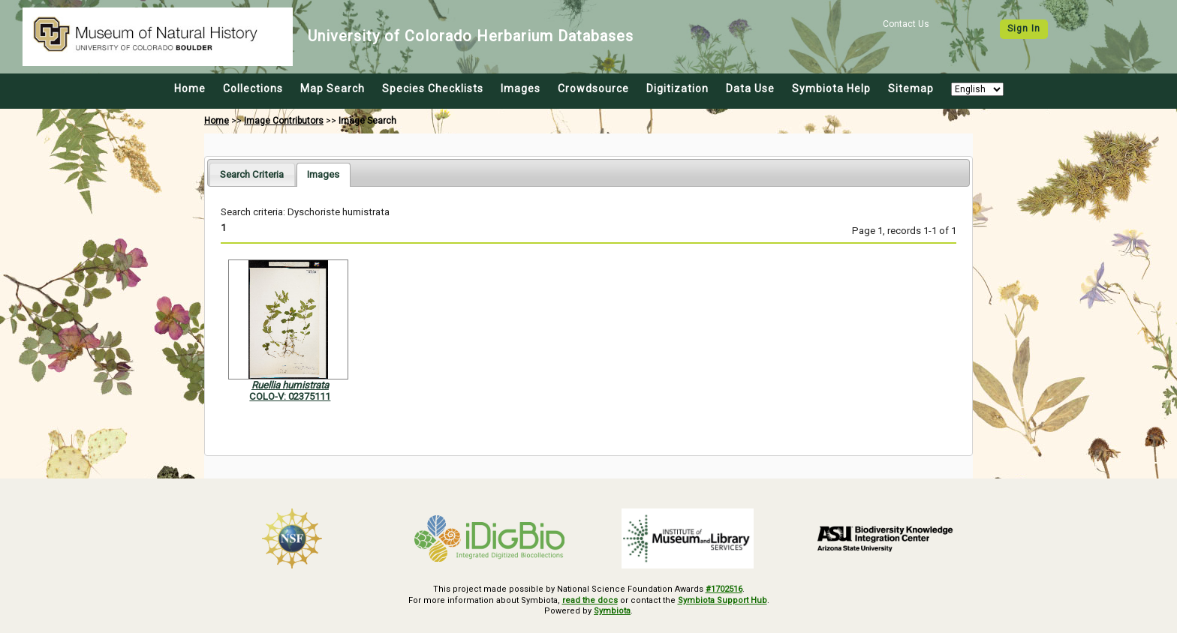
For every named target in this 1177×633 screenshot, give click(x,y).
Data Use (750, 88)
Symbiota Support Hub (722, 600)
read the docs (590, 600)
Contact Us (906, 24)
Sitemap (911, 88)
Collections (253, 88)
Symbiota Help (831, 88)
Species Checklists (432, 88)
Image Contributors (284, 121)
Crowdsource (593, 88)
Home (190, 88)
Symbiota (612, 611)
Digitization (677, 88)
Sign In (1023, 28)
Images (520, 88)
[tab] (251, 174)
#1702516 (724, 589)
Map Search (332, 88)
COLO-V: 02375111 (289, 396)
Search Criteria (252, 174)
